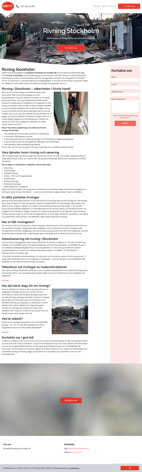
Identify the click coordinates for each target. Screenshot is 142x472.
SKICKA (125, 123)
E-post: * (125, 86)
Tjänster (104, 6)
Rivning (97, 6)
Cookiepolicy (74, 468)
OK (130, 468)
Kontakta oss (129, 6)
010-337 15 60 (28, 6)
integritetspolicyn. (125, 117)
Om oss (112, 6)
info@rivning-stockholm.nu (78, 449)
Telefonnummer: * (125, 93)
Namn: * (125, 79)
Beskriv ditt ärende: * (125, 105)
